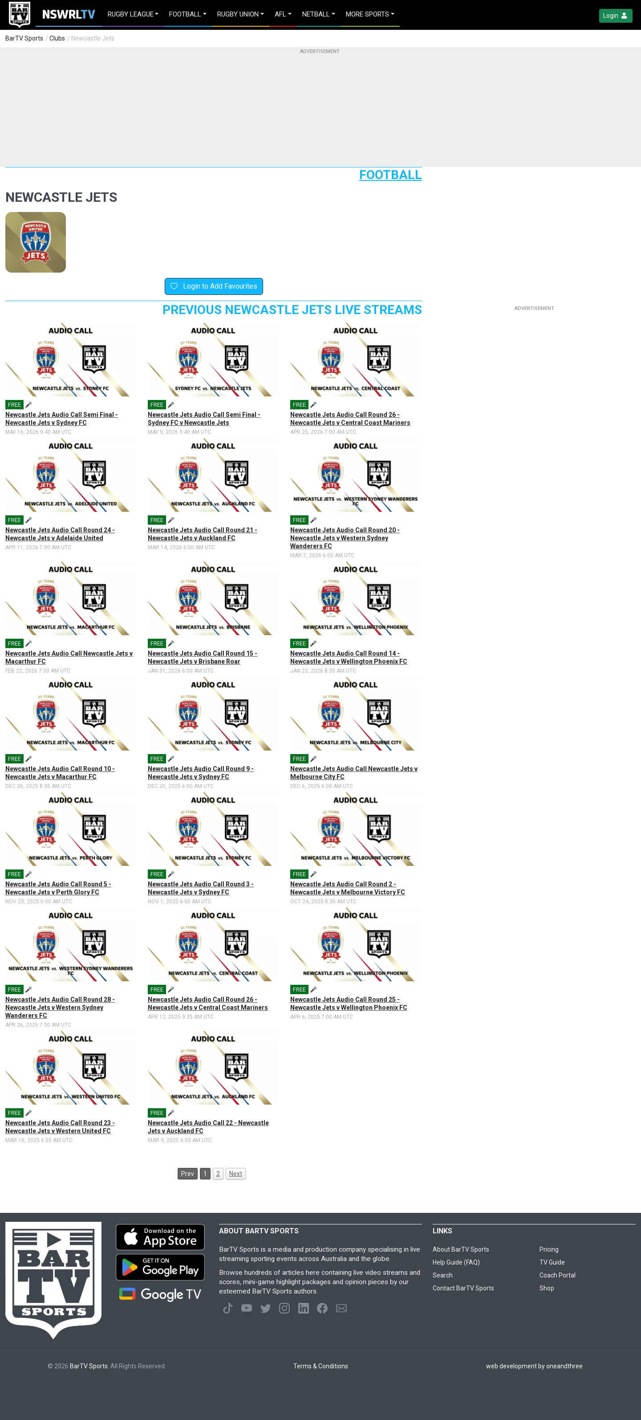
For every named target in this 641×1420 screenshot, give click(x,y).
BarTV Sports (24, 38)
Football (390, 174)
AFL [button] (280, 14)
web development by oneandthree (534, 1366)
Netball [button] (316, 14)
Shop (547, 1288)
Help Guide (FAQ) (456, 1262)
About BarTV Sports (461, 1249)
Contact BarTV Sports (463, 1288)
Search (443, 1275)
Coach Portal (558, 1275)
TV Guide (552, 1262)
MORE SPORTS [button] (367, 14)
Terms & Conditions (320, 1366)
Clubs (57, 38)
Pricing (549, 1249)
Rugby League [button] (131, 14)
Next (235, 1173)
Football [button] (185, 14)
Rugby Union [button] (238, 14)
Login (616, 15)
